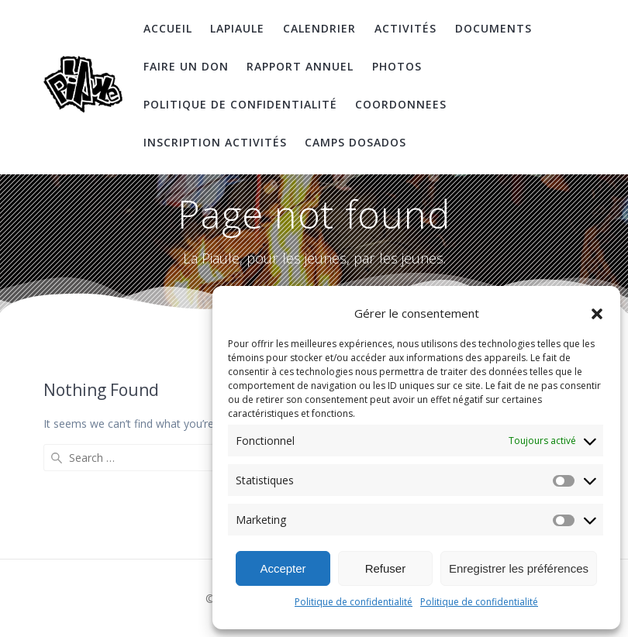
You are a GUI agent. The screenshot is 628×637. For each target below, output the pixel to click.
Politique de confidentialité (353, 601)
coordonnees (401, 104)
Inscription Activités (215, 142)
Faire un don (186, 66)
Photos (397, 66)
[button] (597, 314)
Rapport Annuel (300, 66)
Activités (405, 28)
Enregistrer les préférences (518, 568)
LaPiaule (237, 28)
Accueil (167, 28)
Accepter (282, 568)
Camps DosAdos (355, 142)
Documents (493, 28)
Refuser (385, 568)
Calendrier (319, 28)
